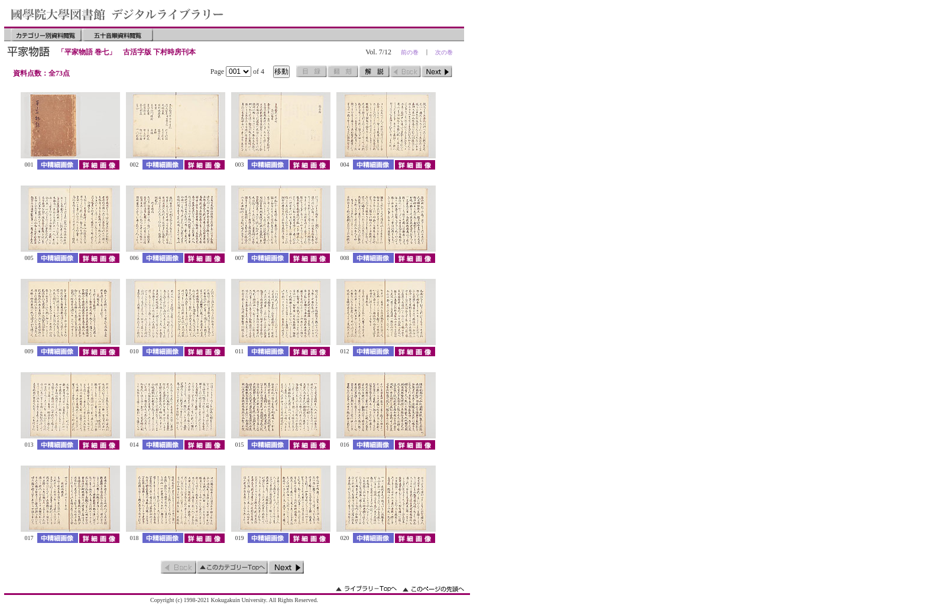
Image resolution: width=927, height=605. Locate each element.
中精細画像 (57, 165)
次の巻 (444, 52)
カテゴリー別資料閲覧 (46, 34)
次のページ (437, 71)
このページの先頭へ (433, 589)
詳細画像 (99, 165)
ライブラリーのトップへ (366, 589)
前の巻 (410, 52)
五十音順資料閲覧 (117, 34)
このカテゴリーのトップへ (232, 567)
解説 (374, 71)
